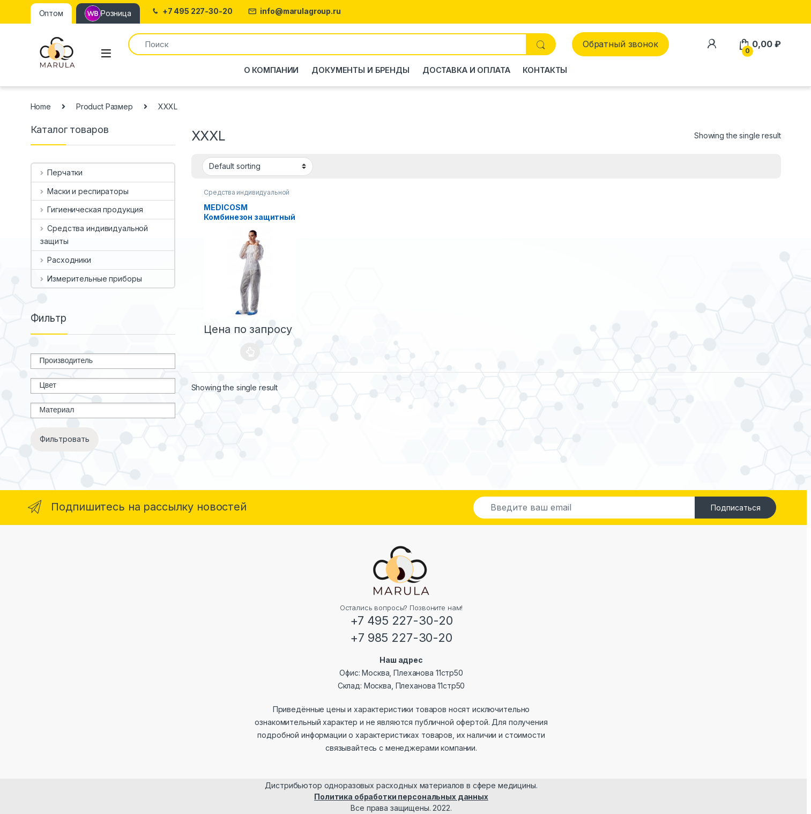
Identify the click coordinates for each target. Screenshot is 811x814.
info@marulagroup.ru (294, 11)
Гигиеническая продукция (91, 209)
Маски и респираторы (84, 191)
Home (41, 106)
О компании (271, 70)
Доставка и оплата (466, 70)
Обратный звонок (620, 44)
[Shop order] (257, 166)
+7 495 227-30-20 (192, 11)
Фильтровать (65, 438)
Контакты (545, 70)
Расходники (65, 259)
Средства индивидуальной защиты (94, 235)
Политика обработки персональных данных (401, 796)
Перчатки (61, 172)
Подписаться (736, 507)
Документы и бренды (360, 70)
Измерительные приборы (91, 278)
